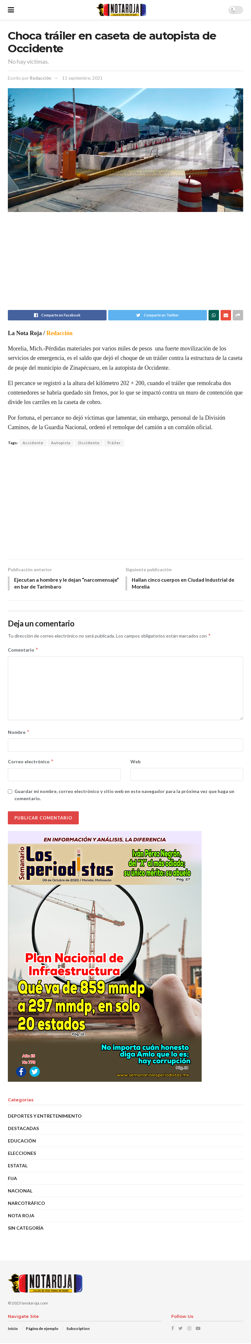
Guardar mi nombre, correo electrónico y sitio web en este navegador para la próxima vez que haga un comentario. (124, 795)
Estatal (17, 1166)
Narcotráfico (26, 1203)
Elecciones (22, 1154)
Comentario (23, 650)
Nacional (20, 1191)
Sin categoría (25, 1228)
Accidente (33, 442)
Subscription (78, 1329)
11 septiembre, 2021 (82, 78)
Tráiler (114, 442)
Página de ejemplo (42, 1329)
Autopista (61, 442)
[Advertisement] (125, 264)
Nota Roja (21, 1216)
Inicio (13, 1329)
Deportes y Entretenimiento (45, 1116)
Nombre (19, 733)
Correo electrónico (31, 762)
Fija (12, 1179)
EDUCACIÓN (22, 1141)
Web (135, 762)
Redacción (40, 78)
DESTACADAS (23, 1129)
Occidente (89, 442)
